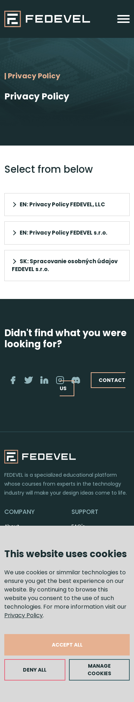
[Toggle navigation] (123, 19)
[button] (67, 204)
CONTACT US (92, 384)
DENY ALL (34, 669)
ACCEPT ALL (67, 644)
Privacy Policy (23, 615)
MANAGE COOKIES (99, 669)
